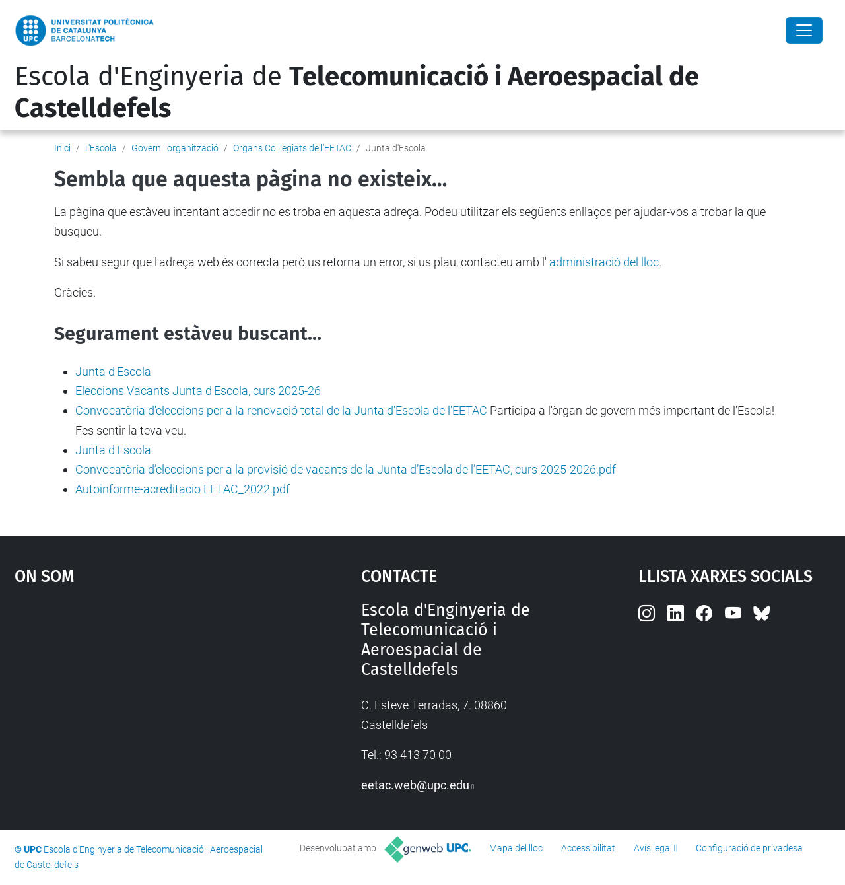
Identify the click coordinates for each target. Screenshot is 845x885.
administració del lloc (604, 262)
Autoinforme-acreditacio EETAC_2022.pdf (182, 489)
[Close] (804, 30)
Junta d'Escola (113, 371)
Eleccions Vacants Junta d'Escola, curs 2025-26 (198, 391)
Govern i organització (175, 148)
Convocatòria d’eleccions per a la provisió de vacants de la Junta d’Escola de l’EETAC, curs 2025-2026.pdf (345, 469)
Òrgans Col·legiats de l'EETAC (292, 148)
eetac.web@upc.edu (415, 785)
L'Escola (101, 148)
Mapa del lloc (516, 848)
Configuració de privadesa (749, 848)
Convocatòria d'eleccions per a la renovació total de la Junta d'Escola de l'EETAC (281, 410)
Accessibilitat (588, 848)
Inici (62, 148)
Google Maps (145, 699)
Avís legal (653, 848)
